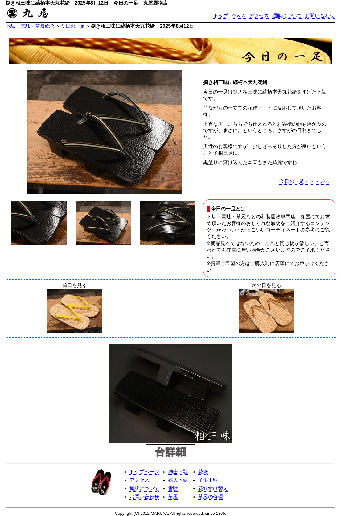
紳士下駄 (178, 471)
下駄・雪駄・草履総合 (30, 26)
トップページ (144, 471)
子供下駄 (208, 480)
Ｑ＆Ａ (239, 15)
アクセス (259, 15)
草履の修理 (210, 496)
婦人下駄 (178, 480)
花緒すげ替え (213, 488)
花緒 (203, 471)
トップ (220, 15)
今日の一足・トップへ (304, 181)
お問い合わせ (320, 15)
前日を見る (75, 309)
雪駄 (173, 488)
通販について (287, 15)
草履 (173, 496)
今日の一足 (72, 26)
